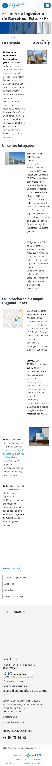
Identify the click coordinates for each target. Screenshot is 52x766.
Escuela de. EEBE (25, 16)
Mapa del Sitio (20, 760)
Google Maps (26, 634)
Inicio (4, 37)
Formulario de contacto (13, 722)
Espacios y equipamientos (16, 577)
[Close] (47, 5)
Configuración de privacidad (31, 763)
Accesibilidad (37, 760)
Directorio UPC (10, 717)
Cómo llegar (9, 590)
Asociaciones (10, 584)
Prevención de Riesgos (14, 596)
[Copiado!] (49, 43)
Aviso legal (10, 763)
